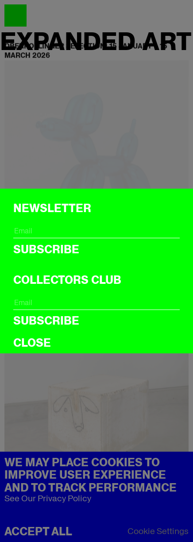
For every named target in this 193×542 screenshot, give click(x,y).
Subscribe (46, 249)
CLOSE (32, 343)
